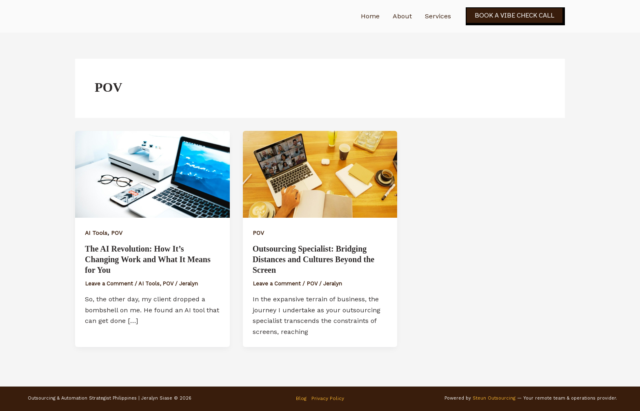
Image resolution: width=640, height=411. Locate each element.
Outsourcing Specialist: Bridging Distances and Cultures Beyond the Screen (314, 259)
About (402, 16)
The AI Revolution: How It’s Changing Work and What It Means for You (148, 259)
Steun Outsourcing (494, 398)
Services (438, 16)
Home (370, 16)
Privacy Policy (327, 398)
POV (116, 233)
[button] (515, 16)
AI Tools (96, 233)
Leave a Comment (109, 284)
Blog (301, 398)
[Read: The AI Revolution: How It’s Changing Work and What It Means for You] (152, 173)
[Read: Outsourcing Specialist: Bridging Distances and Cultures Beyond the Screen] (320, 173)
